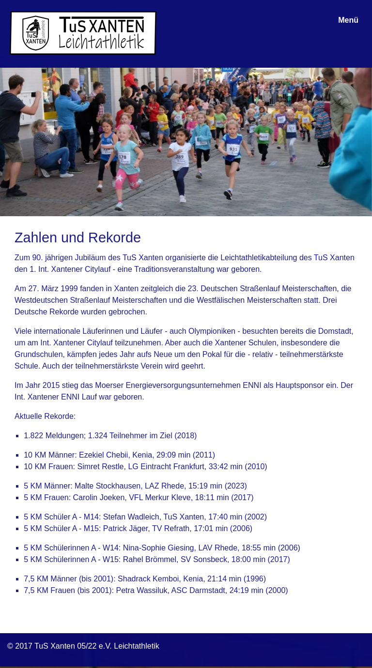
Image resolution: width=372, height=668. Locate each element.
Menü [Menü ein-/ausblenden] (348, 20)
